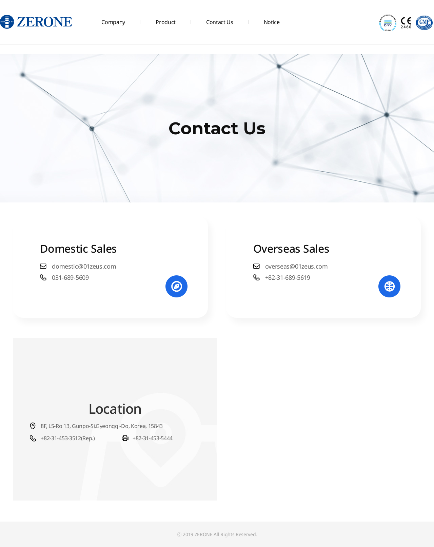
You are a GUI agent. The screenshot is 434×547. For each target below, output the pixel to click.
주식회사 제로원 (36, 22)
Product (166, 22)
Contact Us (219, 22)
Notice (272, 22)
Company (113, 22)
